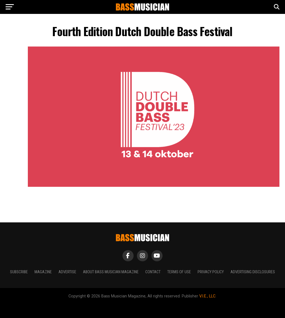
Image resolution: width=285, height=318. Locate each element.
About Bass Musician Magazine (111, 272)
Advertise (67, 272)
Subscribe (19, 272)
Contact (153, 272)
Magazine (43, 272)
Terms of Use (179, 272)
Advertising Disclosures (252, 272)
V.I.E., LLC (207, 296)
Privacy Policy (211, 272)
